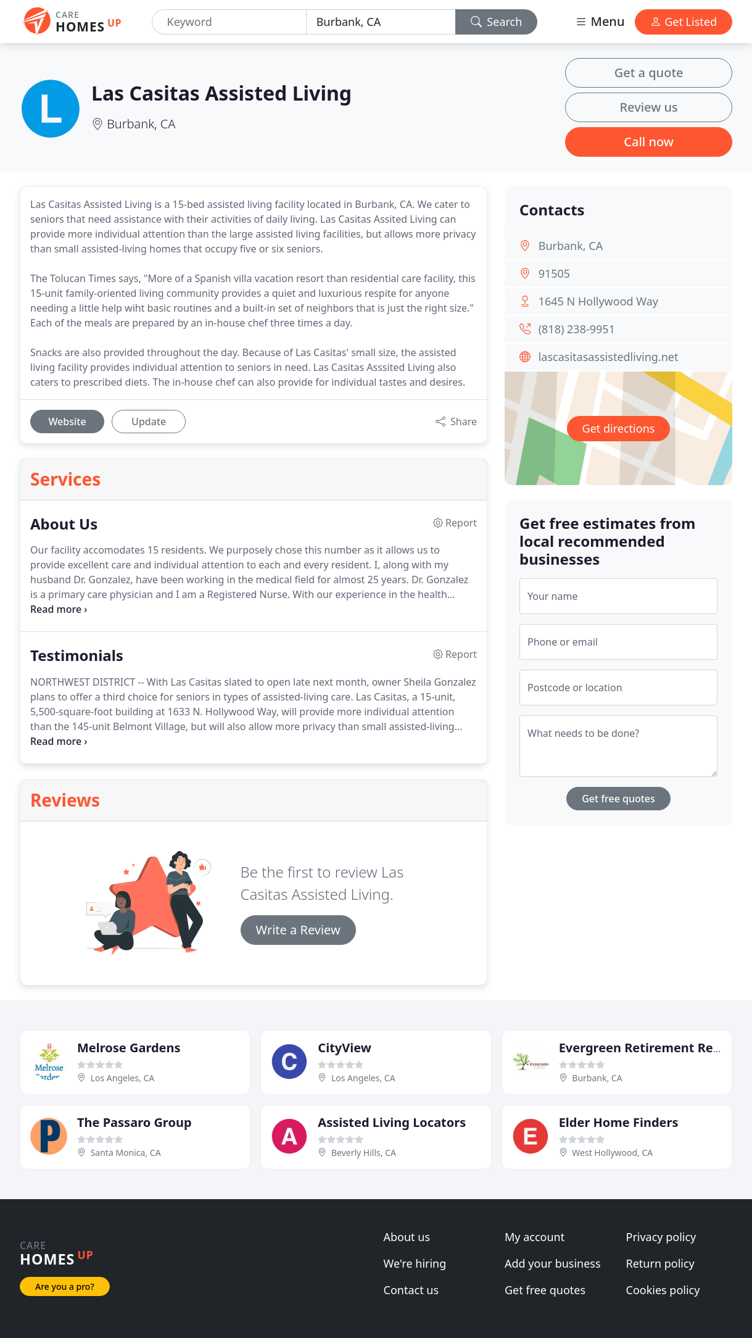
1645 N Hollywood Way (598, 301)
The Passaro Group (134, 1122)
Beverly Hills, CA (363, 1152)
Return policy (660, 1263)
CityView (344, 1047)
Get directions (618, 428)
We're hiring (415, 1263)
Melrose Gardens (129, 1047)
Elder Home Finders (619, 1122)
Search (497, 21)
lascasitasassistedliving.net (609, 356)
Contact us (411, 1289)
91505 (554, 273)
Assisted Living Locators (392, 1122)
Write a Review (298, 929)
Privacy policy (661, 1236)
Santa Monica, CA (126, 1152)
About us (407, 1236)
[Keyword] (229, 22)
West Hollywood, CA (612, 1152)
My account (534, 1236)
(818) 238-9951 (577, 329)
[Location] (381, 22)
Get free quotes (618, 798)
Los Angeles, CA (123, 1078)
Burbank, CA (141, 123)
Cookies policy (663, 1289)
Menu (599, 21)
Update (148, 421)
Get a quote (649, 72)
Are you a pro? (64, 1286)
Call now (649, 141)
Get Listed (683, 21)
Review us (648, 107)
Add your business (553, 1263)
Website (67, 421)
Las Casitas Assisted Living (221, 93)
